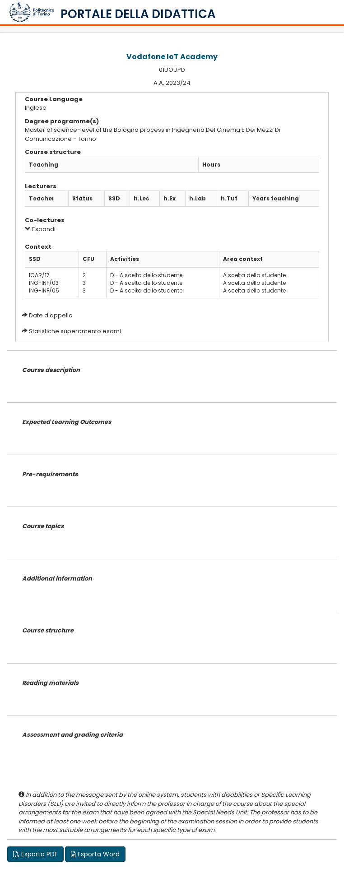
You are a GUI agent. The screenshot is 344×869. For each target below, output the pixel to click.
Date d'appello (51, 315)
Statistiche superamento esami (75, 331)
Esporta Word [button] (95, 854)
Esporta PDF (35, 854)
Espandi (40, 229)
